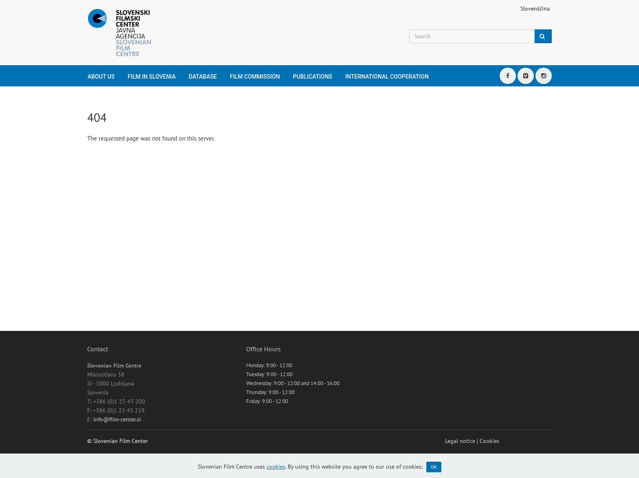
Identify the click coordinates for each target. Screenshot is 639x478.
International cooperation (387, 76)
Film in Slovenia (152, 76)
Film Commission (255, 76)
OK (434, 467)
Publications (313, 76)
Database (203, 76)
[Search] (472, 36)
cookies (276, 466)
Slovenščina (535, 8)
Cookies (489, 441)
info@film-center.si (117, 419)
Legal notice (460, 441)
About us (101, 76)
